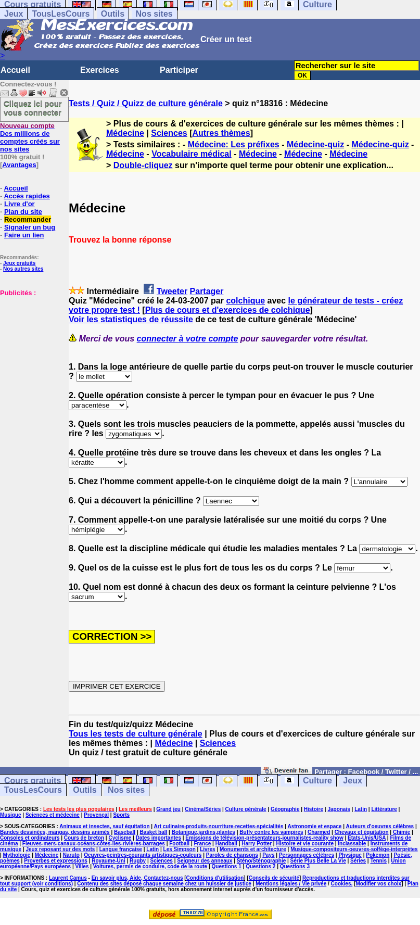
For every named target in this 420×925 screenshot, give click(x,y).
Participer (179, 70)
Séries (358, 861)
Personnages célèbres (306, 855)
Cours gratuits (32, 780)
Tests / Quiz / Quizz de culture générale (146, 103)
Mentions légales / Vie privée (291, 883)
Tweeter (172, 291)
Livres (207, 849)
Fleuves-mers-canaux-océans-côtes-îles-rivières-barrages (93, 843)
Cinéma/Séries (203, 809)
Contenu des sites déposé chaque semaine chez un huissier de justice (164, 883)
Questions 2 (260, 866)
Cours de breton (84, 838)
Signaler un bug (29, 227)
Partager (207, 291)
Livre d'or (19, 204)
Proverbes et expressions (55, 861)
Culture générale (245, 809)
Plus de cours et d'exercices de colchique (227, 310)
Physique (349, 855)
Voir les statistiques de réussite (131, 319)
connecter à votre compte (187, 338)
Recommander (27, 219)
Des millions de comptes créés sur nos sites (30, 137)
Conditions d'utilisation (215, 878)
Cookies (341, 883)
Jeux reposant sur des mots (60, 849)
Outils (112, 13)
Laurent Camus (68, 878)
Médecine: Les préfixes (233, 144)
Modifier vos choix (378, 883)
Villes (82, 866)
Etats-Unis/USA (367, 838)
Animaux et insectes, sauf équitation (104, 826)
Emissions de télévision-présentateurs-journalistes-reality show (264, 838)
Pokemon (377, 855)
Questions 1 (226, 866)
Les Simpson (179, 849)
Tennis (378, 861)
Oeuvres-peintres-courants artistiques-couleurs (142, 855)
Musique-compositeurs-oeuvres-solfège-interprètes (354, 849)
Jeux (13, 13)
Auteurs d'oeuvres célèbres (380, 826)
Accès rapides (26, 196)
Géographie (285, 809)
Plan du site (23, 212)
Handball (226, 843)
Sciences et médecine (53, 815)
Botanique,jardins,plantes (203, 832)
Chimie (401, 832)
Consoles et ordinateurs (29, 838)
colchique (245, 300)
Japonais (338, 809)
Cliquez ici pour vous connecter (33, 108)
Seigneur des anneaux (204, 861)
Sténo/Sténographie (261, 861)
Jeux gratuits (19, 263)
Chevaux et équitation (362, 832)
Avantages (19, 165)
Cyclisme (119, 838)
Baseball (124, 832)
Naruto (71, 855)
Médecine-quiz (315, 144)
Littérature (384, 809)
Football (179, 843)
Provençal (96, 815)
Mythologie (17, 855)
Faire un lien (24, 235)
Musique (10, 815)
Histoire (313, 809)
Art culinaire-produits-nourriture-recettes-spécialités (219, 826)
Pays (268, 855)
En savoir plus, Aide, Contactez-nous (137, 878)
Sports (121, 815)
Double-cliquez (143, 165)
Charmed (319, 832)
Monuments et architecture (253, 849)
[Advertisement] (31, 349)
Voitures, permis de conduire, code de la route (150, 866)
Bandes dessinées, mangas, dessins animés (55, 832)
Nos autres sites (23, 269)
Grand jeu (168, 809)
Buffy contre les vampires (271, 832)
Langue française (120, 849)
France (202, 843)
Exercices (99, 70)
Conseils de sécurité (274, 878)
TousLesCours (61, 13)
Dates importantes (158, 838)
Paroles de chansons (232, 855)
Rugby (138, 861)
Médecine (125, 133)
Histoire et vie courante (305, 843)
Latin (360, 809)
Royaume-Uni (108, 861)
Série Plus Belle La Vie (318, 861)
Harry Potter (256, 843)
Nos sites (154, 13)
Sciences (169, 133)
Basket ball (154, 832)
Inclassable (352, 843)
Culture (317, 780)
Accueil (15, 70)
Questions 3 (295, 866)
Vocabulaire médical (191, 153)
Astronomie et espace (314, 826)
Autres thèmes (221, 133)
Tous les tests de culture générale (135, 733)
